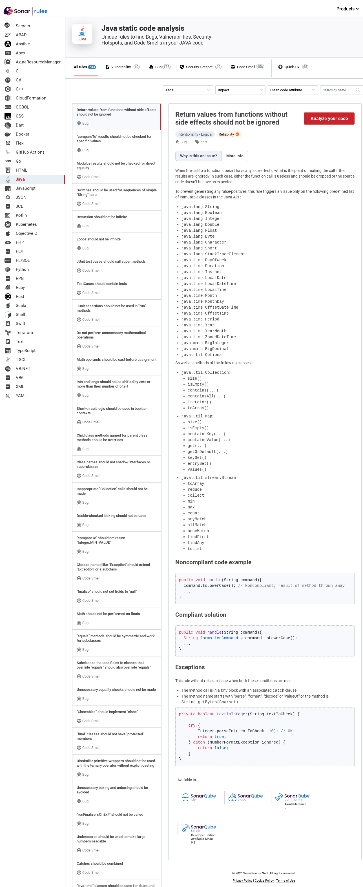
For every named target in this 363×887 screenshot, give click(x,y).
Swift (15, 323)
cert (204, 142)
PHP (14, 242)
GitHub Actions (25, 152)
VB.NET (17, 368)
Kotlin (16, 215)
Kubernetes (21, 224)
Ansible (17, 44)
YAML (16, 395)
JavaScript (20, 188)
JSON (15, 197)
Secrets (17, 26)
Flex (14, 143)
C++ (14, 89)
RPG (14, 278)
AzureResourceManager (33, 62)
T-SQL (15, 359)
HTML (16, 170)
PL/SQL (17, 260)
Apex (15, 53)
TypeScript (20, 350)
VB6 (14, 377)
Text (14, 341)
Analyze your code (329, 118)
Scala (15, 305)
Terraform (19, 332)
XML (14, 386)
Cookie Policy (264, 880)
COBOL (17, 107)
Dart (14, 125)
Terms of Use (285, 880)
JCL (14, 206)
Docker (17, 134)
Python (17, 269)
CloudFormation (25, 98)
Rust (14, 296)
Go (13, 161)
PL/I (14, 251)
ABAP (15, 35)
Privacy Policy (242, 880)
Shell (15, 314)
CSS (14, 116)
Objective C (21, 233)
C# (13, 80)
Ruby (15, 287)
